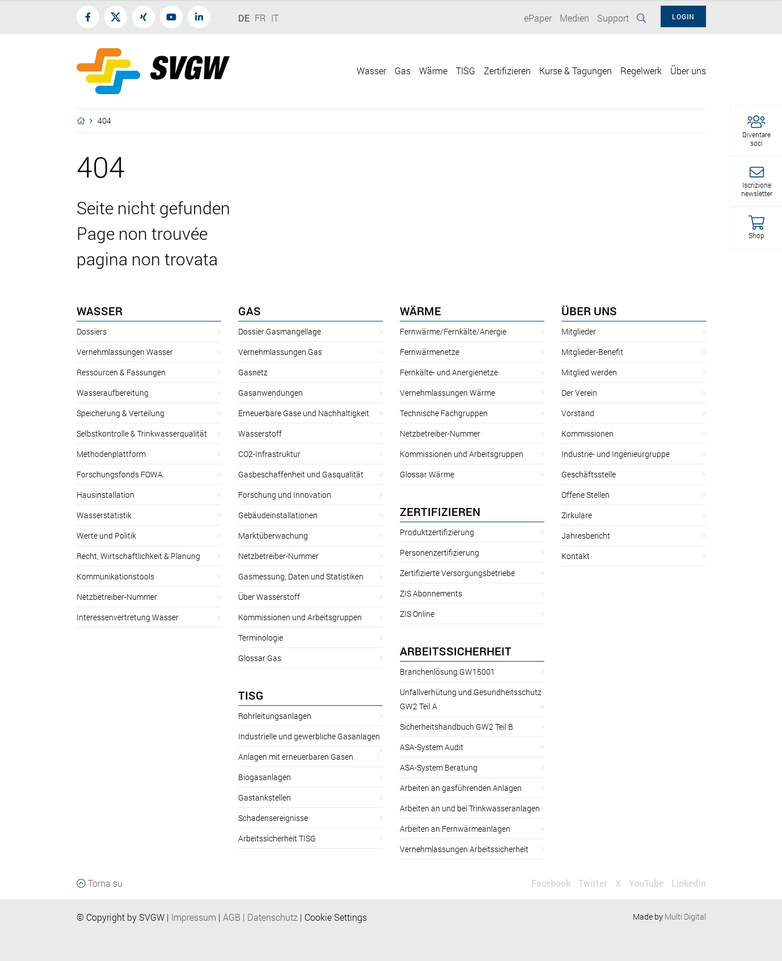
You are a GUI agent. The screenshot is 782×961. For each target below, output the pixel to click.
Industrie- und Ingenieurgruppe (615, 453)
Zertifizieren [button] (507, 71)
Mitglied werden (589, 372)
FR (260, 18)
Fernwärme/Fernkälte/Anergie (453, 331)
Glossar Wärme (427, 474)
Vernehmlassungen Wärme (447, 392)
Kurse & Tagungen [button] (575, 71)
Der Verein (579, 392)
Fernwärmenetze (429, 351)
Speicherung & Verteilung (120, 413)
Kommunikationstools (115, 576)
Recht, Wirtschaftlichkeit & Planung (138, 556)
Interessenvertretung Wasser (128, 617)
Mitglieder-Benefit (592, 351)
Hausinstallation (105, 494)
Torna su (99, 883)
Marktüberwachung (273, 535)
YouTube (646, 883)
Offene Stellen (585, 494)
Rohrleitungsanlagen (274, 715)
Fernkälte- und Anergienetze (449, 372)
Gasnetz (253, 372)
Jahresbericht (585, 535)
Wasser (99, 310)
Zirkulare (576, 515)
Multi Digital (685, 916)
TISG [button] (465, 71)
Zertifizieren (440, 511)
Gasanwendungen (270, 392)
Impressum (193, 917)
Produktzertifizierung (437, 532)
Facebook (550, 883)
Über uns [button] (688, 71)
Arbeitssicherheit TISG (277, 838)
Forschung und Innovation (284, 494)
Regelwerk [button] (641, 71)
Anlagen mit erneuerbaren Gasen (295, 756)
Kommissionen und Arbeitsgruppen (300, 617)
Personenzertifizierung (439, 552)
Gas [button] (403, 71)
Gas (249, 310)
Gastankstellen (264, 797)
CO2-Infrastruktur (269, 453)
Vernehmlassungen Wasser (125, 351)
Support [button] (613, 18)
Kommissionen (587, 433)
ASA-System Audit (431, 747)
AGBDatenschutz (260, 917)
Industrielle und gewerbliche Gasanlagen (309, 736)
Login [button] (683, 16)
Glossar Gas (259, 658)
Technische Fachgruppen (444, 413)
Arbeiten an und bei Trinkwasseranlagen (470, 808)
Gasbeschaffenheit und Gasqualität (300, 474)
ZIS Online (417, 613)
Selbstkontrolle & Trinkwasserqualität (142, 433)
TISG (251, 695)
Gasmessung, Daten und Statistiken (300, 576)
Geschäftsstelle (588, 474)
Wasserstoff (260, 433)
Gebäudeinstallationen (278, 515)
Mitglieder (578, 331)
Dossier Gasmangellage (279, 331)
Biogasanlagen (264, 777)
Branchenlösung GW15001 (447, 671)
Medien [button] (574, 18)
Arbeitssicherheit (456, 651)
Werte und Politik (106, 535)
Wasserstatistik (104, 515)
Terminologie (260, 637)
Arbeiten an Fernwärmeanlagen (455, 828)
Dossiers (92, 331)
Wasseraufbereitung (113, 392)
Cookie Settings (336, 917)
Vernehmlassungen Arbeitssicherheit (464, 849)
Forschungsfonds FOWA (120, 474)
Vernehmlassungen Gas (280, 351)
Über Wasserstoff (269, 596)
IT (274, 18)
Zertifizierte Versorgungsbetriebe (457, 573)
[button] (756, 131)
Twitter (592, 883)
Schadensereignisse (273, 817)
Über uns (589, 310)
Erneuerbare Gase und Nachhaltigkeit (303, 413)
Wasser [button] (371, 71)
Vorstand (577, 413)
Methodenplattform (111, 453)
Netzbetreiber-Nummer (117, 596)
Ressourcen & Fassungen (121, 372)
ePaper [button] (538, 18)
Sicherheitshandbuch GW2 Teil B (456, 726)
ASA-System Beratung (438, 767)
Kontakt (575, 556)
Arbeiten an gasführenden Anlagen (461, 787)
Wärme (420, 310)
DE (244, 18)
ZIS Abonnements (431, 593)
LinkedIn (688, 883)
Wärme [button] (433, 71)
